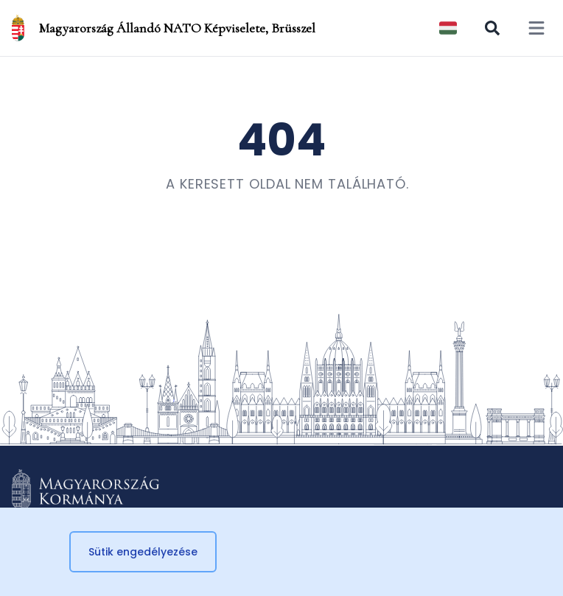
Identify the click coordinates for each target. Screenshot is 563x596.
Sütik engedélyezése (142, 551)
